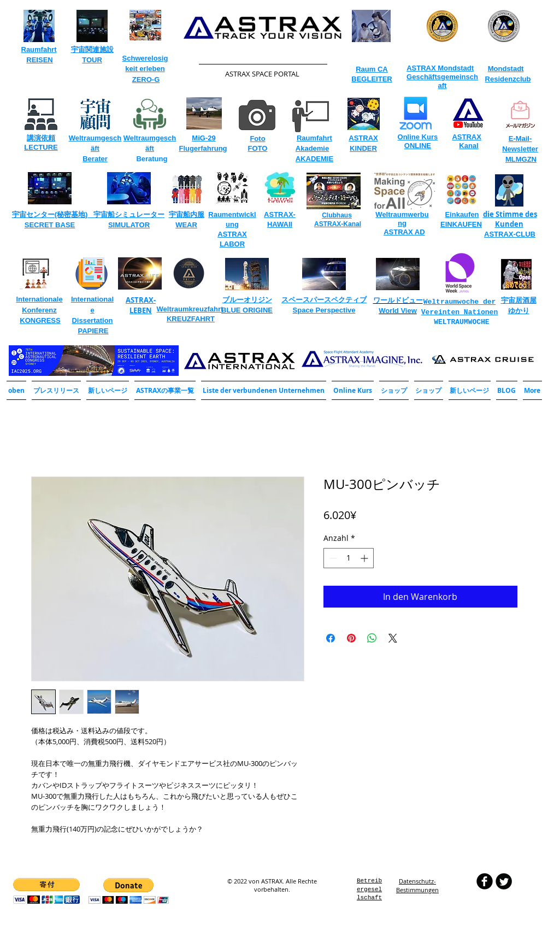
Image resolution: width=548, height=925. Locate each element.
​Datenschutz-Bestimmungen (417, 885)
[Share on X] (392, 638)
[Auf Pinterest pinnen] (351, 638)
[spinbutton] (348, 558)
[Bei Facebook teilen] (330, 638)
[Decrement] (332, 558)
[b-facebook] (484, 881)
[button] (165, 390)
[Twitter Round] (504, 881)
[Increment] (365, 558)
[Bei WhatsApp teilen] (372, 638)
